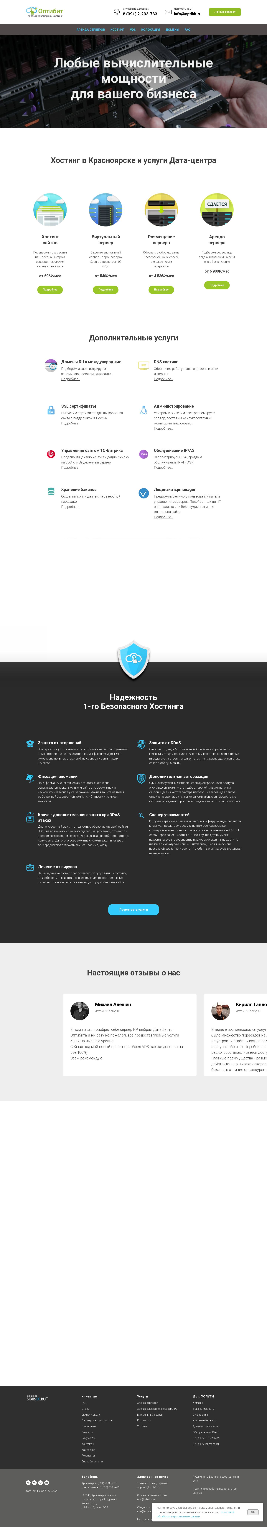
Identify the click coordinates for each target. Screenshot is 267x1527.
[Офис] (28, 1482)
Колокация (150, 29)
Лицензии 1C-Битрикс (206, 1438)
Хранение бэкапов (79, 489)
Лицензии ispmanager (175, 489)
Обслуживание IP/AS (174, 450)
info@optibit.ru (145, 1511)
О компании (89, 1426)
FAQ (187, 29)
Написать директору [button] (149, 1519)
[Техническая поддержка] (40, 1482)
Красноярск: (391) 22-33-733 (99, 1483)
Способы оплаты (92, 1461)
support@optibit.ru (148, 1487)
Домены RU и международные (91, 362)
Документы (88, 1438)
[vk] (34, 1482)
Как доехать (89, 1449)
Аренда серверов (91, 29)
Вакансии (87, 1432)
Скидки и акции (91, 1414)
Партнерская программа (97, 1420)
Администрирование (174, 406)
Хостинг (117, 29)
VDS (133, 29)
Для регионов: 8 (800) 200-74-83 (101, 1487)
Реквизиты (88, 1455)
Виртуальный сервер (150, 1414)
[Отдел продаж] (46, 1482)
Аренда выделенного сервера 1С (157, 1408)
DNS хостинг (166, 362)
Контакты (88, 1443)
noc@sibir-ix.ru (146, 1499)
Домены (172, 29)
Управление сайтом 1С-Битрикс (92, 450)
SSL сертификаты (78, 406)
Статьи (86, 1408)
